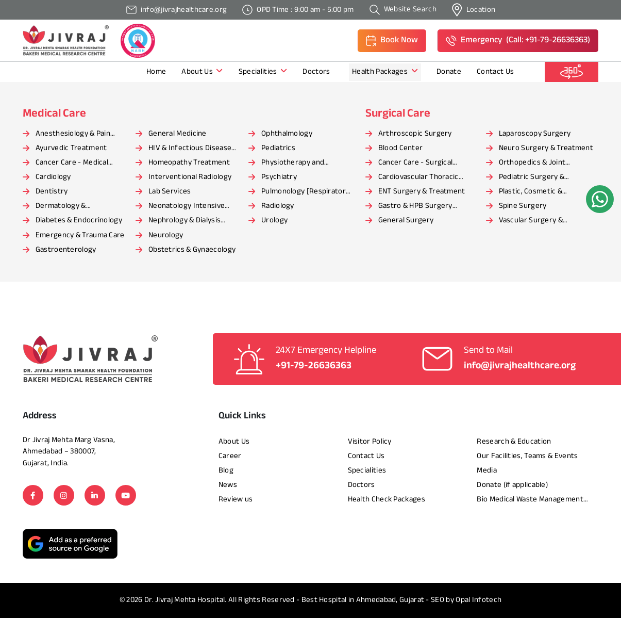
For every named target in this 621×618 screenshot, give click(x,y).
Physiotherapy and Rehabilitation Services (300, 163)
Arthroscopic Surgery (415, 134)
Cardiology (53, 177)
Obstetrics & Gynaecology (192, 250)
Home (156, 72)
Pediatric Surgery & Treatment (532, 178)
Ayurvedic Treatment (71, 148)
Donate (449, 72)
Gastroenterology (66, 250)
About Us (202, 72)
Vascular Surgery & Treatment (531, 221)
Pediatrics (278, 148)
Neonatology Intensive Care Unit (186, 207)
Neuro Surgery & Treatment (546, 148)
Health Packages (385, 72)
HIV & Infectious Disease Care (189, 149)
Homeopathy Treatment (189, 163)
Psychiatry (279, 177)
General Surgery (406, 220)
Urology (274, 220)
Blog (226, 471)
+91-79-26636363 (313, 366)
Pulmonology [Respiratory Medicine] (305, 192)
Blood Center (400, 148)
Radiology (277, 206)
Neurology (165, 235)
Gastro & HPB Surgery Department (415, 207)
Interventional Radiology (189, 177)
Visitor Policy (370, 442)
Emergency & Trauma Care (80, 235)
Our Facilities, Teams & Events (527, 456)
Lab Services (169, 192)
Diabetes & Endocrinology (79, 220)
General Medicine (177, 134)
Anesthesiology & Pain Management (73, 134)
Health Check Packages (386, 500)
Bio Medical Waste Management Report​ (530, 500)
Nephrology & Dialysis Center (184, 221)
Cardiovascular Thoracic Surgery (418, 178)
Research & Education (514, 442)
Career (230, 456)
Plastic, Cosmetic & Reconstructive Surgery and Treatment (547, 192)
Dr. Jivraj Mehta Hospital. (185, 600)
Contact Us (495, 72)
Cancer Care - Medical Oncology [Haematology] (77, 163)
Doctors (317, 72)
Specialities (263, 72)
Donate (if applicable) (512, 485)
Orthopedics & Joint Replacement (532, 163)
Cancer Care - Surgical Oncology (415, 163)
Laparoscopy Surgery (535, 134)
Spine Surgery (523, 206)
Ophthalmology (286, 134)
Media (487, 471)
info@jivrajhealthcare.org (520, 366)
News (228, 485)
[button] (392, 40)
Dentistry (52, 192)
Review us (236, 500)
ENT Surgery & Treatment (421, 192)
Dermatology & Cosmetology (61, 207)
